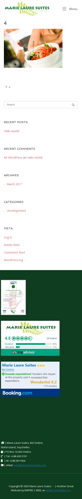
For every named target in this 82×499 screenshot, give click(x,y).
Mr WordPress (13, 157)
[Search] (73, 104)
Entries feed (11, 245)
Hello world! (11, 131)
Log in (8, 237)
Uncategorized (16, 210)
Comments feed (14, 252)
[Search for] (41, 104)
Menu (69, 9)
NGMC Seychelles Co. (58, 490)
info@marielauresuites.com (30, 465)
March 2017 (14, 184)
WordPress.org (13, 260)
